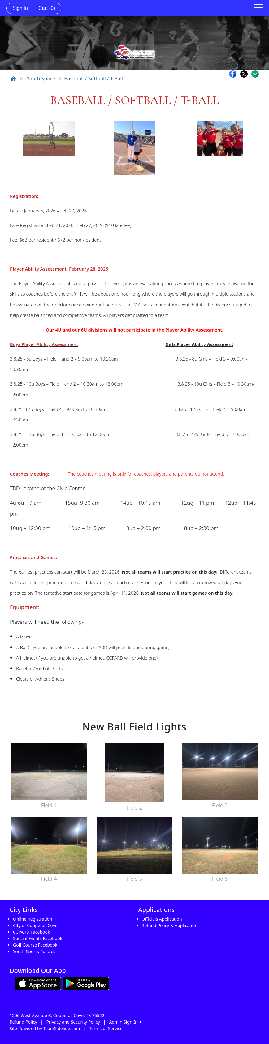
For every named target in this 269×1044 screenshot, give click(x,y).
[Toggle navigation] (258, 7)
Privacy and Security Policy (73, 1022)
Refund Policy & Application (169, 925)
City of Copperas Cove (35, 925)
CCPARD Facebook (31, 932)
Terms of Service (106, 1028)
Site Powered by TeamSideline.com (45, 1028)
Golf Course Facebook (35, 945)
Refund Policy (23, 1022)
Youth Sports (41, 78)
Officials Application (162, 919)
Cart (46, 8)
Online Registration (32, 919)
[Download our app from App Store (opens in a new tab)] (38, 983)
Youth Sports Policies (34, 951)
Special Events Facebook (37, 938)
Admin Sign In (125, 1022)
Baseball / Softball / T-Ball (93, 78)
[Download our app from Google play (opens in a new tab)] (86, 983)
